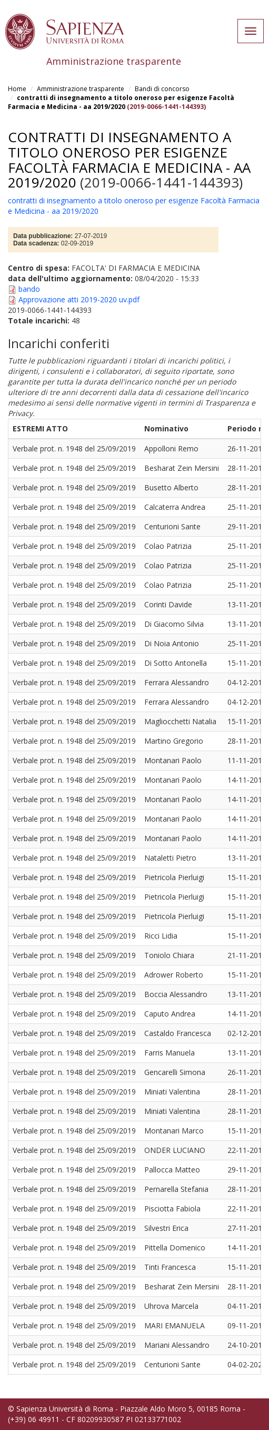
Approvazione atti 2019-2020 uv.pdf (79, 299)
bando (29, 289)
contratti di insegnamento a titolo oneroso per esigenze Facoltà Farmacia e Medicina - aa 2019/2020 (121, 102)
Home (17, 88)
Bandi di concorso (162, 88)
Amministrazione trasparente (80, 88)
